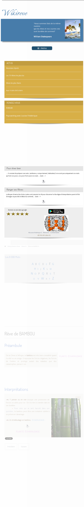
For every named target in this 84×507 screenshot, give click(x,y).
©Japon (78, 396)
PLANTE (63, 355)
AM (43, 235)
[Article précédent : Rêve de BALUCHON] (11, 446)
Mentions (46, 232)
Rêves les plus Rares (13, 83)
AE (38, 235)
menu (42, 48)
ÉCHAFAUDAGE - (38, 420)
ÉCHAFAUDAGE (75, 355)
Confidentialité (54, 232)
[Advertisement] (24, 147)
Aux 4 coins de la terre (14, 90)
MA (41, 235)
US (49, 235)
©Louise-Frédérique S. (35, 232)
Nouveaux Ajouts (12, 68)
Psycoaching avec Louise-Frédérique (21, 116)
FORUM (9, 108)
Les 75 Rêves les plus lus (15, 75)
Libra (46, 235)
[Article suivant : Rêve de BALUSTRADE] (23, 446)
